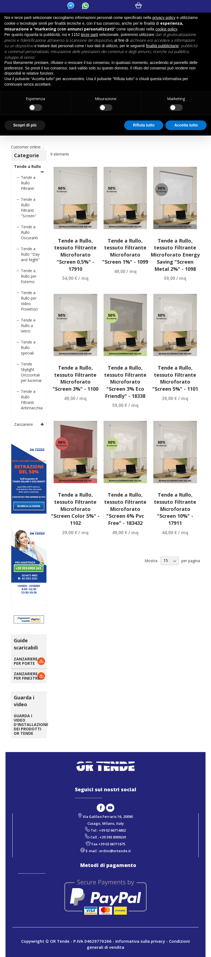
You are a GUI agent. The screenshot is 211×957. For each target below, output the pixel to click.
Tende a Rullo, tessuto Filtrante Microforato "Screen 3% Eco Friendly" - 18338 (125, 381)
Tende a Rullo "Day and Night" (30, 254)
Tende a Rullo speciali (28, 347)
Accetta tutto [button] (186, 125)
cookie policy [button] (166, 29)
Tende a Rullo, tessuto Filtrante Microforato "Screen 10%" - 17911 (175, 508)
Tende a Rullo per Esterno (29, 276)
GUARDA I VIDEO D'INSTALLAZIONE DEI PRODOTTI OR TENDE (31, 724)
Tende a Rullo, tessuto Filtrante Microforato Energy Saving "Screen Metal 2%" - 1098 (175, 254)
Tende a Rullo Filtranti (28, 183)
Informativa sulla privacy (140, 941)
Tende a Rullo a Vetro (28, 325)
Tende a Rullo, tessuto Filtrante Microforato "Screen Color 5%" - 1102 (75, 508)
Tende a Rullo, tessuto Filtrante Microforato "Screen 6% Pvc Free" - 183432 (125, 508)
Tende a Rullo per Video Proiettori (29, 301)
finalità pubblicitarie (162, 46)
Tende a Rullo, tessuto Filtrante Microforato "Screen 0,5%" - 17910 (75, 254)
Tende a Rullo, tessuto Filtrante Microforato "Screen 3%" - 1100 (75, 378)
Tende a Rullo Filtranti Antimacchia (32, 399)
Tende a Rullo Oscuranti (29, 232)
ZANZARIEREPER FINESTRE (27, 676)
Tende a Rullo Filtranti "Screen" (28, 207)
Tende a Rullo (27, 166)
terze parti (89, 34)
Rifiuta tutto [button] (144, 125)
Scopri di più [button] (25, 125)
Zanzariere (23, 424)
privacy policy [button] (164, 17)
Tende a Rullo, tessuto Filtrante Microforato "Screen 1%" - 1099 (125, 251)
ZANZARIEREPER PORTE (26, 661)
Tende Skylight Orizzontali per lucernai (31, 372)
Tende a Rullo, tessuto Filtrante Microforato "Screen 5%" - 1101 (175, 378)
